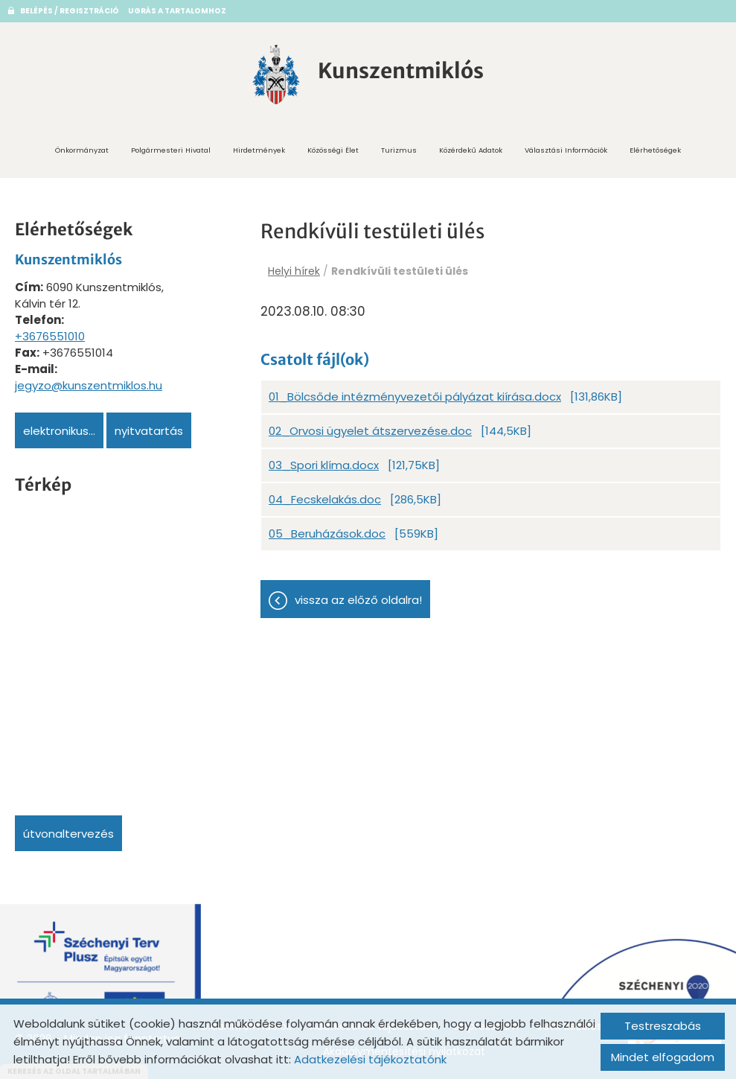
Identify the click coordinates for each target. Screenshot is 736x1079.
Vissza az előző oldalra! (358, 600)
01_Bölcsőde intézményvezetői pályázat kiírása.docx (415, 396)
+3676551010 (50, 336)
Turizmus (399, 150)
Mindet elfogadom (662, 1057)
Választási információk (566, 150)
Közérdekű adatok (470, 150)
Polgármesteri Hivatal (171, 150)
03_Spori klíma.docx (324, 465)
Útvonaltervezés (68, 833)
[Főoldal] (276, 74)
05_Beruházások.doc (327, 533)
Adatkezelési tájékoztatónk (370, 1059)
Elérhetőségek (655, 150)
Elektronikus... (59, 431)
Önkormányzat (82, 150)
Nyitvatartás (149, 431)
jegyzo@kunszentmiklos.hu (88, 385)
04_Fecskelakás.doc (325, 499)
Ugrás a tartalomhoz (177, 10)
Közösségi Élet (333, 150)
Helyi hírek (294, 271)
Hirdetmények (259, 150)
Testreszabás (662, 1026)
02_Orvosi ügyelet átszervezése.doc (370, 431)
